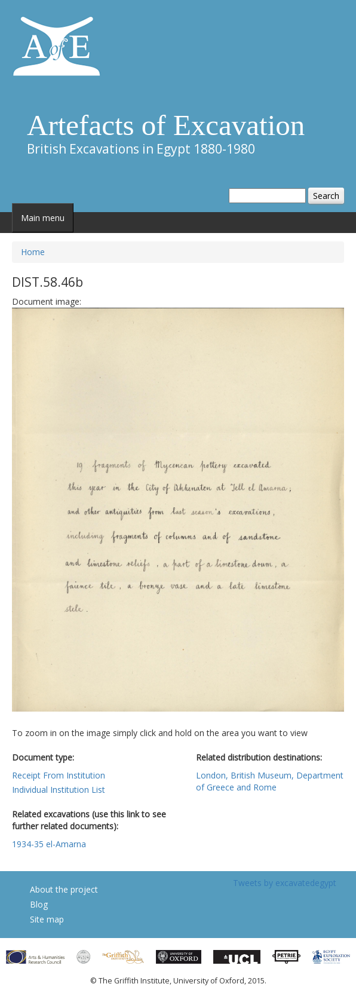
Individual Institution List (58, 789)
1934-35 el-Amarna (49, 844)
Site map (47, 919)
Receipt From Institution (58, 775)
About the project (64, 889)
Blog (39, 904)
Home (33, 252)
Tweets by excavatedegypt (284, 882)
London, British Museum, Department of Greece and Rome (269, 781)
